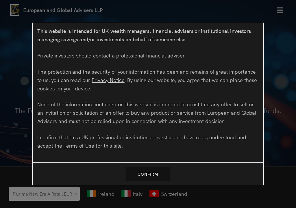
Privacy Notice (108, 79)
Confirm (148, 174)
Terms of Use (79, 145)
